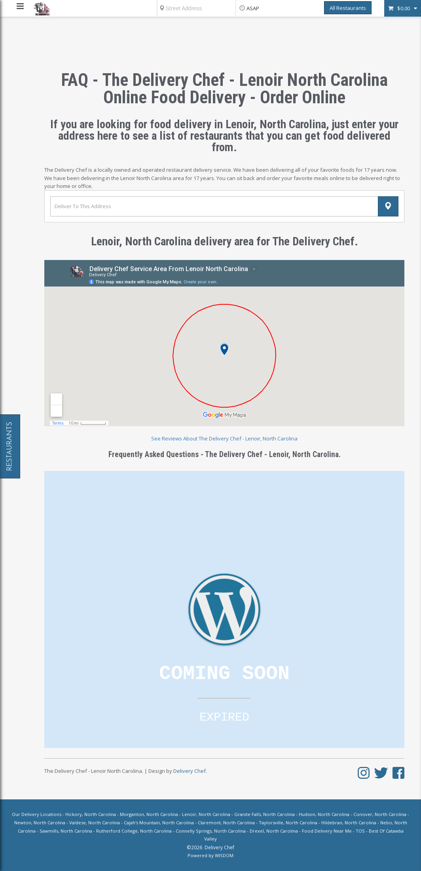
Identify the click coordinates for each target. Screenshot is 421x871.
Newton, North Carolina (39, 822)
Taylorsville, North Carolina (288, 822)
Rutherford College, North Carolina (134, 831)
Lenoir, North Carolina (206, 814)
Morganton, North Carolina (149, 814)
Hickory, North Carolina (90, 814)
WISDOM (224, 855)
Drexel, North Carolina (274, 831)
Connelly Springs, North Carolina (211, 831)
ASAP (253, 8)
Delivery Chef (189, 770)
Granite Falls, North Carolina (264, 814)
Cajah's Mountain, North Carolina (159, 822)
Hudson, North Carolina (324, 814)
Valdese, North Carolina (94, 822)
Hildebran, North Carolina (348, 822)
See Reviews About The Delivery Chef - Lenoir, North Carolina (224, 438)
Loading (224, 609)
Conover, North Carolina (379, 814)
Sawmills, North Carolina (66, 831)
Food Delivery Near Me (327, 831)
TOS (360, 831)
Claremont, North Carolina (226, 822)
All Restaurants (348, 7)
